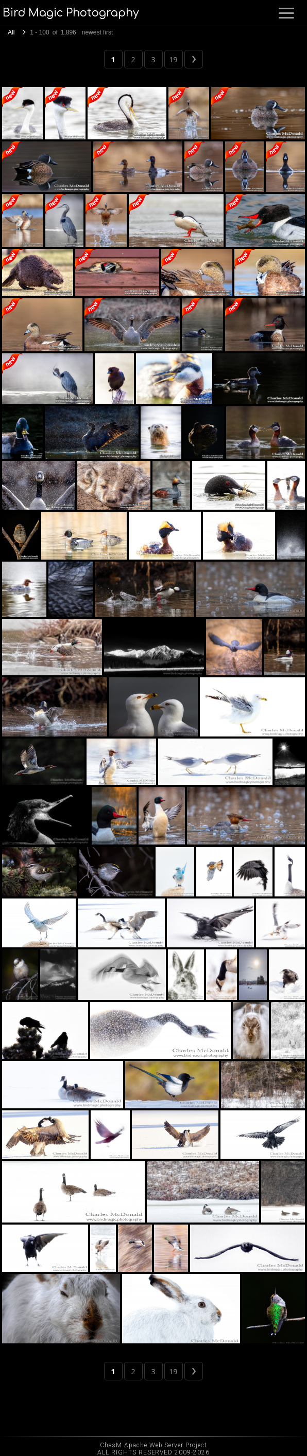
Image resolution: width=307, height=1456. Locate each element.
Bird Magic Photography (71, 13)
